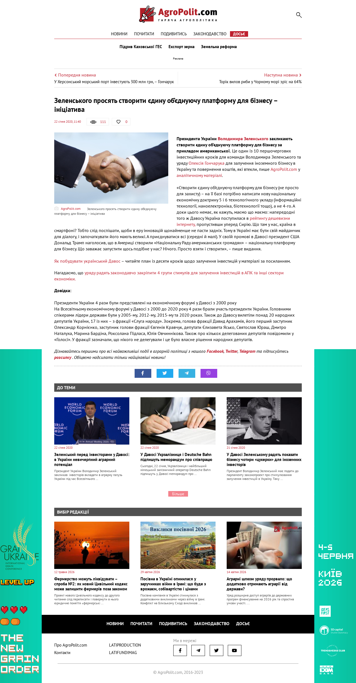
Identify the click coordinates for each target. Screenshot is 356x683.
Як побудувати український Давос (87, 261)
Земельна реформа (219, 46)
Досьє (239, 33)
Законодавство (209, 33)
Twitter (231, 351)
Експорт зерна (181, 46)
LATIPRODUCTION (125, 645)
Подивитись (174, 33)
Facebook (215, 351)
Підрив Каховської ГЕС (141, 46)
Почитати (144, 33)
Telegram (247, 351)
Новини (119, 33)
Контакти (62, 652)
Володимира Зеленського (243, 138)
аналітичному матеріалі (199, 175)
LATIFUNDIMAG (123, 652)
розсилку (63, 357)
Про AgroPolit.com (70, 645)
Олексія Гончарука (205, 163)
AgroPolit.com (284, 169)
